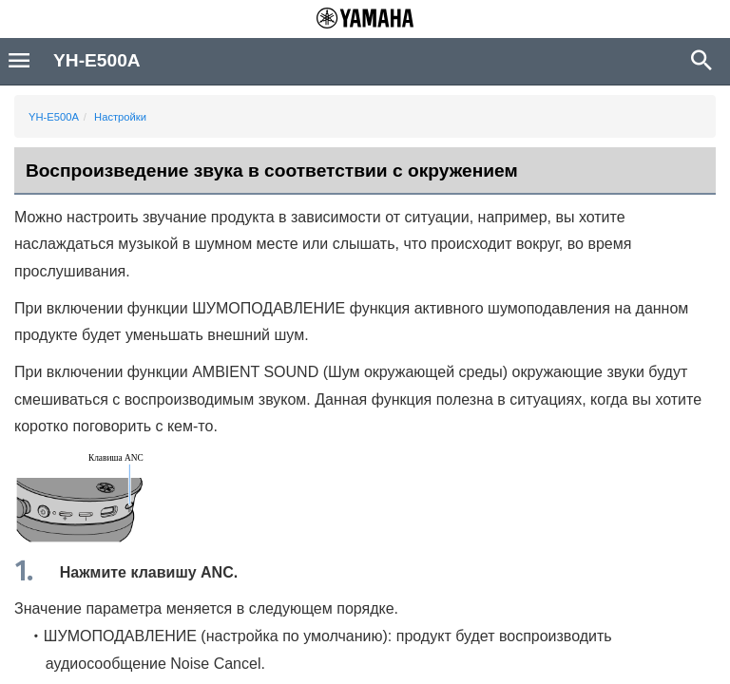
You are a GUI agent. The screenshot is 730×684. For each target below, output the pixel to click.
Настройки (120, 117)
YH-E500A (54, 117)
